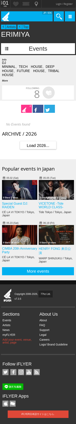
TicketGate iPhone (13, 404)
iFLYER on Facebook (13, 372)
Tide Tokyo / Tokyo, (55, 212)
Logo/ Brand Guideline (53, 344)
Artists (11, 27)
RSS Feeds (37, 372)
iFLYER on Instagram (21, 372)
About (43, 320)
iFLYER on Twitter (5, 372)
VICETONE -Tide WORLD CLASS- (51, 205)
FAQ (42, 325)
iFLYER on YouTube (29, 372)
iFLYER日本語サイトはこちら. (38, 414)
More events (38, 271)
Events (38, 48)
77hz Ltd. (45, 294)
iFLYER (8, 295)
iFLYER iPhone (5, 404)
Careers (44, 339)
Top (25, 27)
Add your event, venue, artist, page (17, 341)
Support (44, 330)
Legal (42, 334)
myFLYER (8, 334)
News (6, 330)
